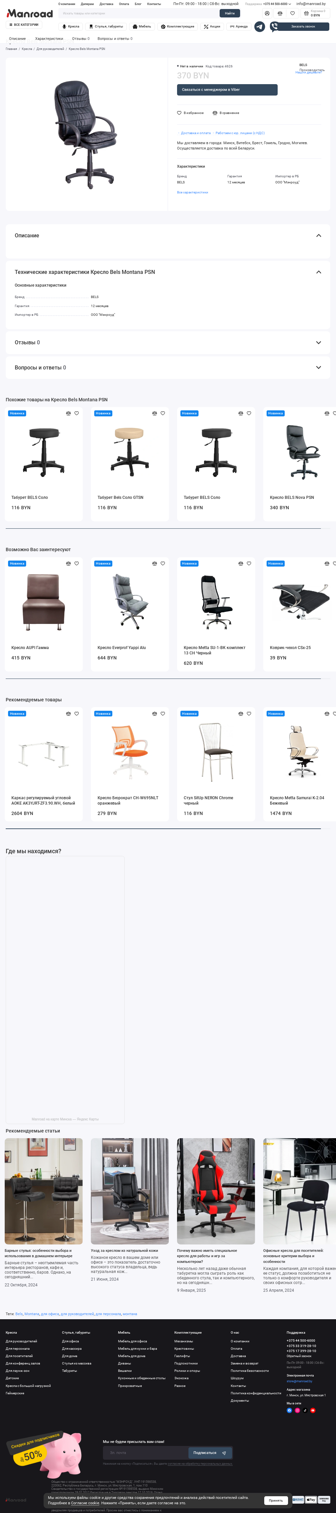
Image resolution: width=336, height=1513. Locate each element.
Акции (212, 26)
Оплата (124, 4)
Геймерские (15, 1393)
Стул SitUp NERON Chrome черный (208, 801)
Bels (19, 1314)
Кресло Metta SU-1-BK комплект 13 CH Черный (214, 650)
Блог (138, 4)
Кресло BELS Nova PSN (292, 497)
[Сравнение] (280, 13)
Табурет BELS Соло (29, 497)
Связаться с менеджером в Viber (211, 90)
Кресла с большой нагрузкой (28, 1386)
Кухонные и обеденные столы (142, 1378)
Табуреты (69, 1371)
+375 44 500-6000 (268, 4)
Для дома (69, 1356)
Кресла (70, 26)
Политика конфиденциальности (256, 1393)
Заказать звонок (303, 26)
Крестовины (184, 1348)
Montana (31, 1314)
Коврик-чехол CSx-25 (290, 647)
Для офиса (70, 1341)
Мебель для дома (131, 1356)
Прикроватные (130, 1386)
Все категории (24, 24)
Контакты (154, 4)
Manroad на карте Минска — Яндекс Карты (65, 1119)
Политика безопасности (250, 1371)
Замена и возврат (245, 1363)
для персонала (108, 1314)
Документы (240, 1400)
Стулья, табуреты (106, 26)
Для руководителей (21, 1341)
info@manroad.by (311, 4)
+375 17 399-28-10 (301, 1351)
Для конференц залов (23, 1363)
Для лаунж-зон (18, 1371)
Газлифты (182, 1356)
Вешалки (125, 1371)
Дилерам (87, 4)
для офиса (50, 1314)
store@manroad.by (299, 1381)
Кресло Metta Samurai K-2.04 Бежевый (297, 801)
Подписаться (210, 1452)
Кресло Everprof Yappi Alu (122, 647)
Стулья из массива (76, 1363)
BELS (303, 65)
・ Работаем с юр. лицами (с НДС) (238, 133)
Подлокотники (186, 1363)
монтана (130, 1314)
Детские (12, 1378)
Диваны (124, 1363)
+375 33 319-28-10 (301, 1346)
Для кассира (71, 1348)
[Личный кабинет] (267, 13)
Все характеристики (192, 192)
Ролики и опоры (187, 1371)
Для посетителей (19, 1356)
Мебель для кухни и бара (137, 1348)
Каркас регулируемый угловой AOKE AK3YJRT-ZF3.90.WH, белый (43, 801)
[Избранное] (292, 13)
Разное (179, 1386)
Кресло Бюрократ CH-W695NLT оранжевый (128, 801)
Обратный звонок (299, 1356)
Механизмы (183, 1341)
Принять (276, 1500)
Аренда (239, 26)
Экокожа (181, 1378)
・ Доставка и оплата (194, 133)
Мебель (142, 26)
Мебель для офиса (132, 1341)
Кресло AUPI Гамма (30, 647)
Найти (230, 13)
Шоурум (237, 1378)
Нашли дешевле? (308, 72)
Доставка (106, 4)
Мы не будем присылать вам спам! (133, 1442)
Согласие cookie (85, 1503)
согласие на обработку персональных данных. (200, 1463)
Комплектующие (177, 26)
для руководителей (77, 1314)
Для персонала (18, 1348)
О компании (66, 4)
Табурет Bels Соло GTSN (121, 497)
